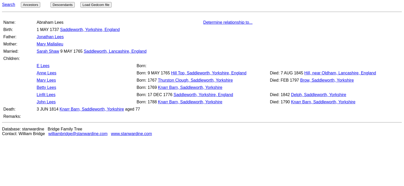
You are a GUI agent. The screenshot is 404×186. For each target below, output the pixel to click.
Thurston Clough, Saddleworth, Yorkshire (195, 80)
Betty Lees (46, 87)
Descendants (63, 5)
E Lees (43, 66)
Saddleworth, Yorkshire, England (90, 29)
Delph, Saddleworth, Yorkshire (318, 94)
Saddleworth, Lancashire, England (115, 51)
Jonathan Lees (50, 37)
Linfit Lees (46, 94)
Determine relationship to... (227, 22)
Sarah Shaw (48, 51)
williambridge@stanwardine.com (78, 133)
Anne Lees (46, 73)
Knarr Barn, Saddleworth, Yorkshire (190, 87)
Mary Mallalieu (50, 44)
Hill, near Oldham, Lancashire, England (340, 73)
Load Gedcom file (95, 5)
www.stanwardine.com (131, 133)
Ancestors (30, 5)
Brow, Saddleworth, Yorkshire (327, 80)
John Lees (46, 102)
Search (8, 4)
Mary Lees (46, 80)
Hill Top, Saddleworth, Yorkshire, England (208, 73)
